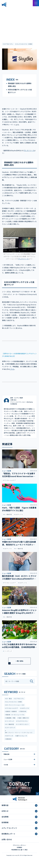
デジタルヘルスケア (12, 708)
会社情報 (5, 816)
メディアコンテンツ (13, 9)
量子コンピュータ (21, 736)
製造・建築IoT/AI (23, 718)
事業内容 (5, 805)
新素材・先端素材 (11, 711)
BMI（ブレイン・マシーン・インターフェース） (19, 732)
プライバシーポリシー (19, 845)
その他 (6, 765)
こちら (12, 369)
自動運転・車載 (10, 718)
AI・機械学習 (10, 724)
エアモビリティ (8, 44)
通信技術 (8, 739)
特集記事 (6, 754)
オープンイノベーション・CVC (15, 705)
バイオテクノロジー (23, 724)
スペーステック (10, 727)
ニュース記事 (6, 15)
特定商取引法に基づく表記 (19, 850)
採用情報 (5, 822)
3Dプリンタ (9, 736)
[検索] (32, 681)
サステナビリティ (22, 721)
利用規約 (19, 847)
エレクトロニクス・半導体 (24, 44)
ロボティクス (25, 708)
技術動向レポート (8, 833)
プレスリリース (29, 150)
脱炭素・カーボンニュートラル (15, 715)
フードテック (10, 721)
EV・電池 (9, 698)
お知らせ (5, 811)
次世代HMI (23, 711)
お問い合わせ (7, 839)
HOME (4, 9)
